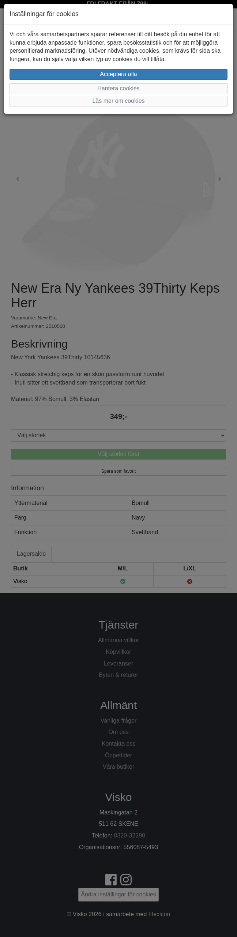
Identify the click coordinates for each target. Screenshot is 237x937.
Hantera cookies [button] (118, 88)
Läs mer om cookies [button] (118, 101)
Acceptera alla (118, 74)
